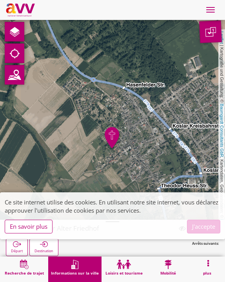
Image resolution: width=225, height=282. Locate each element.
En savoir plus (28, 226)
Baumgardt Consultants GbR (222, 130)
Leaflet (222, 37)
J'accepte (203, 226)
